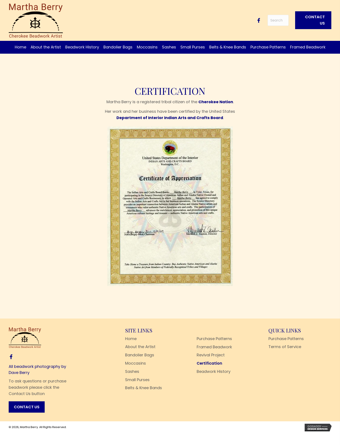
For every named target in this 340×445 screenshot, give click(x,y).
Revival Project (211, 355)
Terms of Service (284, 346)
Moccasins (135, 363)
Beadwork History (213, 371)
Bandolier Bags (139, 355)
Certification (209, 363)
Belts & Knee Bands (143, 387)
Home (131, 338)
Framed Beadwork (214, 347)
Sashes (132, 371)
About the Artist (140, 346)
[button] (258, 20)
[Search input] (278, 20)
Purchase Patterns (214, 338)
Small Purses (137, 379)
